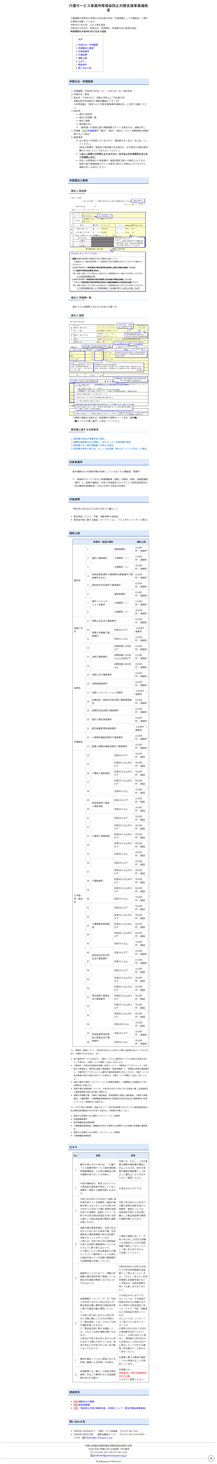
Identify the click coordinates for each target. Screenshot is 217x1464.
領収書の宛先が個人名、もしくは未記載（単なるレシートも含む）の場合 (110, 448)
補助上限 (82, 58)
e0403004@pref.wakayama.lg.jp (110, 1455)
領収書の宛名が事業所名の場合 (89, 438)
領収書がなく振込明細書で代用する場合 (93, 445)
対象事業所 (83, 51)
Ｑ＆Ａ (81, 61)
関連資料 (82, 64)
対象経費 (82, 54)
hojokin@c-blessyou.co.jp (99, 1437)
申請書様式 (93, 130)
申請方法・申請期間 (88, 44)
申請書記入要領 (86, 48)
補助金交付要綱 (86, 1401)
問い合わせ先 (84, 67)
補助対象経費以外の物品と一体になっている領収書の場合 (102, 442)
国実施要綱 (84, 1404)
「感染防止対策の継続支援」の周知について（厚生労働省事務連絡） (113, 1408)
